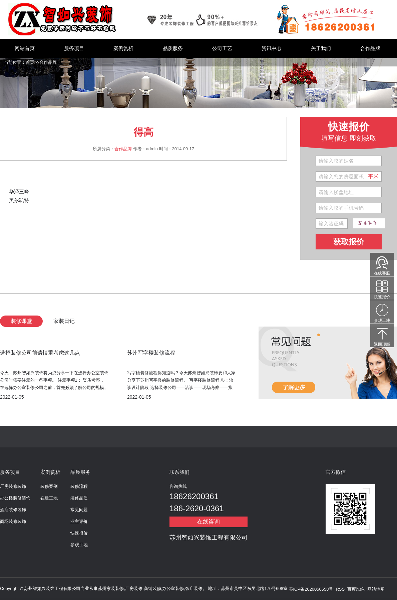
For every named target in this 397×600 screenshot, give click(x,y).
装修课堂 (21, 321)
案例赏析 (123, 48)
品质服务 (173, 48)
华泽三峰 (19, 191)
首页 (30, 62)
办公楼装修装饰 (15, 498)
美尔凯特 (19, 200)
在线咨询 (208, 522)
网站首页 (25, 48)
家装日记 (64, 321)
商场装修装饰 (13, 521)
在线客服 (382, 273)
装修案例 (49, 486)
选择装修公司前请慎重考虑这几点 (40, 353)
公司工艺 (222, 48)
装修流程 (79, 486)
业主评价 (79, 521)
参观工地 (79, 544)
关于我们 (321, 48)
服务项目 (74, 48)
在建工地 (49, 498)
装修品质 (79, 498)
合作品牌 (370, 48)
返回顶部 (382, 344)
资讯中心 (272, 48)
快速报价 (79, 533)
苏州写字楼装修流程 (151, 353)
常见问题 (79, 509)
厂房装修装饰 (13, 486)
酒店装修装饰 (13, 509)
